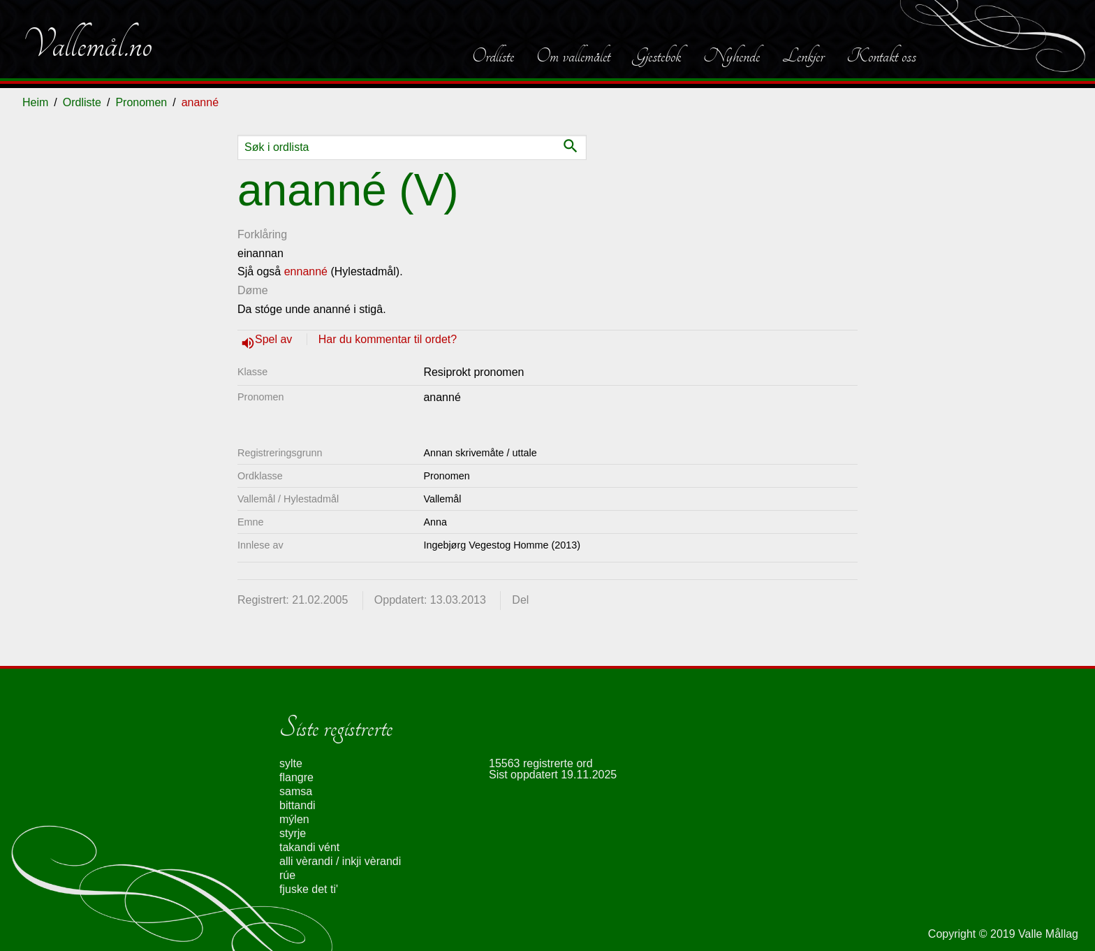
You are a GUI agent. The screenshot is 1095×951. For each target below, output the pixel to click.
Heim (35, 102)
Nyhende (731, 56)
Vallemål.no (87, 44)
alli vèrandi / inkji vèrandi (340, 861)
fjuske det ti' (308, 889)
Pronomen (141, 102)
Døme (252, 290)
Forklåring (262, 234)
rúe (287, 875)
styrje (292, 833)
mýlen (294, 819)
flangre (296, 777)
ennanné (306, 271)
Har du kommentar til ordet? (387, 339)
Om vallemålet (573, 56)
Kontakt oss (881, 56)
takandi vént (309, 847)
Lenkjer (803, 56)
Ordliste (493, 56)
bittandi (297, 805)
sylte (290, 763)
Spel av (275, 339)
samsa (295, 791)
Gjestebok (657, 56)
